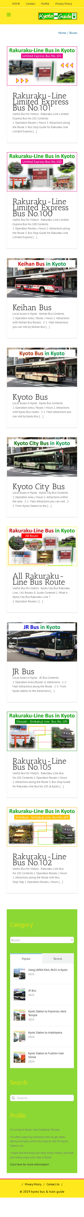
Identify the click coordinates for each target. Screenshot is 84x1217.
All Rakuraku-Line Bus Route (39, 579)
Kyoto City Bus (39, 486)
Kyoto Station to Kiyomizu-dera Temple (47, 1013)
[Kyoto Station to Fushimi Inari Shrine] (19, 1053)
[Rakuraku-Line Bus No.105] (42, 731)
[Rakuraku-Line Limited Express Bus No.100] (42, 171)
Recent (58, 958)
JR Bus (23, 671)
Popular (26, 958)
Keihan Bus (32, 307)
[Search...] (42, 1098)
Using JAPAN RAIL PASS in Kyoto (47, 970)
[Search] (13, 1098)
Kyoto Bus (30, 397)
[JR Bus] (42, 642)
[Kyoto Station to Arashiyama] (19, 1033)
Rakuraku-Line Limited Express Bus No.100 (41, 207)
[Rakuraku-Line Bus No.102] (42, 827)
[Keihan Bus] (42, 277)
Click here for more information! (29, 1164)
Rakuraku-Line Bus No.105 (39, 764)
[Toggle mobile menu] (9, 14)
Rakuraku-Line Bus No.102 (39, 859)
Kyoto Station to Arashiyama (45, 1032)
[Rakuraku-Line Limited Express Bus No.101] (42, 66)
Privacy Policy (33, 1184)
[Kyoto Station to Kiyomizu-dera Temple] (19, 1011)
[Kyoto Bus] (42, 367)
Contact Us (53, 1184)
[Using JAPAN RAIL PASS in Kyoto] (19, 970)
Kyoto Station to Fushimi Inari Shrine (46, 1055)
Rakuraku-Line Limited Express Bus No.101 (41, 101)
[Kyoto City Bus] (42, 456)
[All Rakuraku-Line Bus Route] (42, 546)
